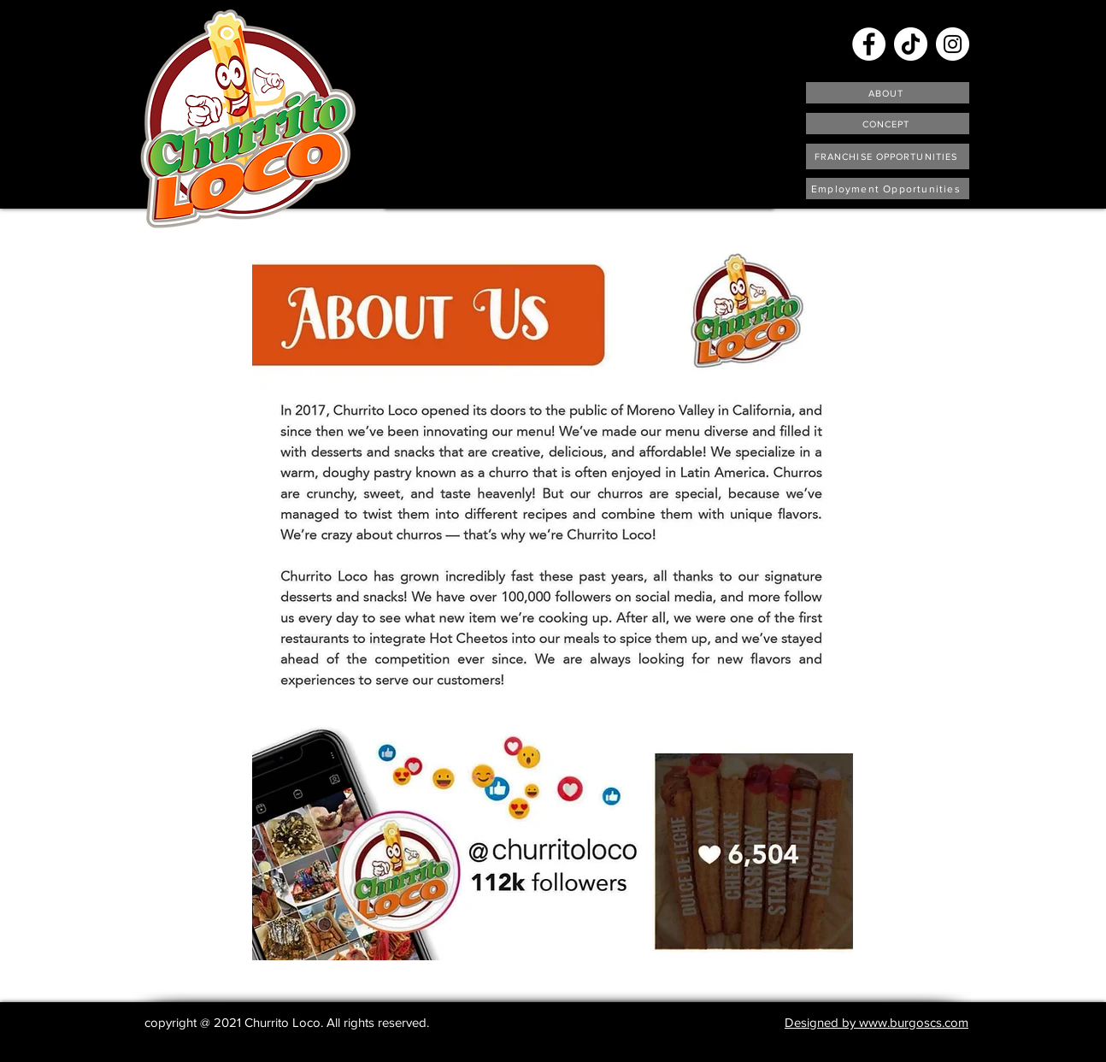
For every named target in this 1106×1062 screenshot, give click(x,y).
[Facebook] (868, 44)
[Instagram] (952, 44)
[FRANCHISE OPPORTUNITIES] (887, 156)
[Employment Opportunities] (887, 188)
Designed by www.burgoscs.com (876, 1022)
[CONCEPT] (887, 123)
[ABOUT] (887, 92)
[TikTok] (910, 44)
